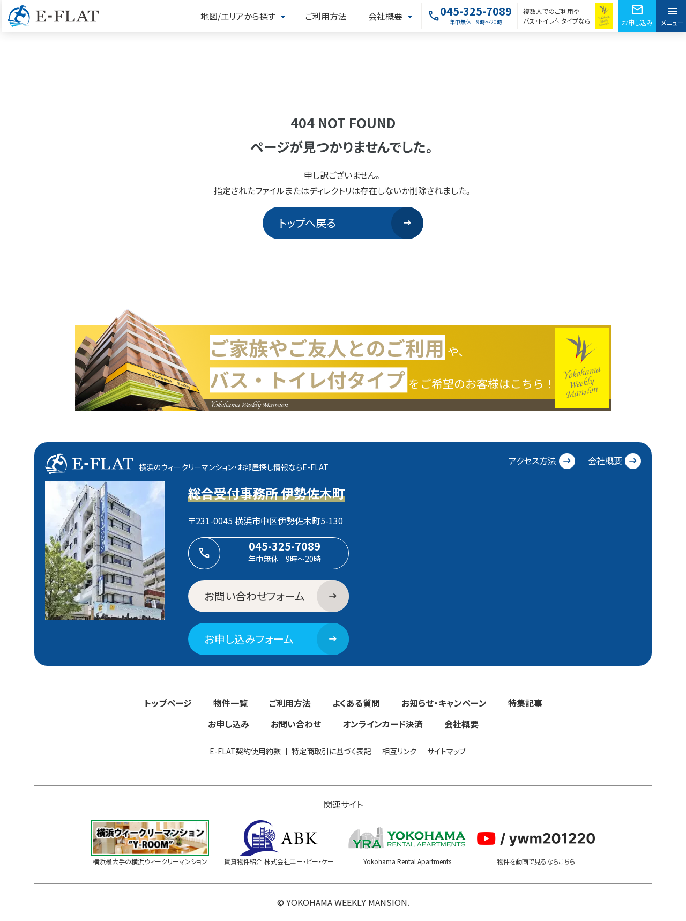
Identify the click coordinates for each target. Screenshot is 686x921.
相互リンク (399, 751)
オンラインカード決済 (382, 723)
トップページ (168, 702)
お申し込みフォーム (276, 639)
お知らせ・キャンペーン (444, 702)
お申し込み (228, 723)
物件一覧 (230, 702)
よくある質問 (356, 702)
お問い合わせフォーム (276, 596)
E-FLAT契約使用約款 (245, 751)
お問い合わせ (296, 723)
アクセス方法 (542, 461)
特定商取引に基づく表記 (331, 751)
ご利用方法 (326, 16)
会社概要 (385, 16)
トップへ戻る (351, 223)
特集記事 (525, 702)
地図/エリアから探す (237, 16)
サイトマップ (446, 751)
